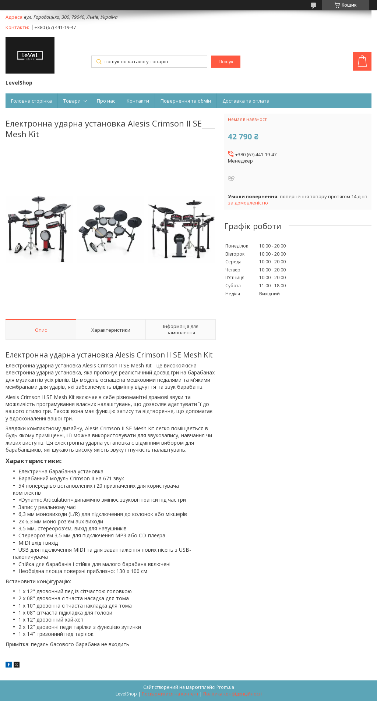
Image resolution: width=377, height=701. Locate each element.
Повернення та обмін (186, 100)
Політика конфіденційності (232, 694)
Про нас (106, 100)
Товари (72, 100)
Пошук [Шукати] (225, 61)
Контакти (138, 100)
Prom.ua (225, 687)
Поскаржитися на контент (170, 694)
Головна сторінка (31, 100)
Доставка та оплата (245, 100)
